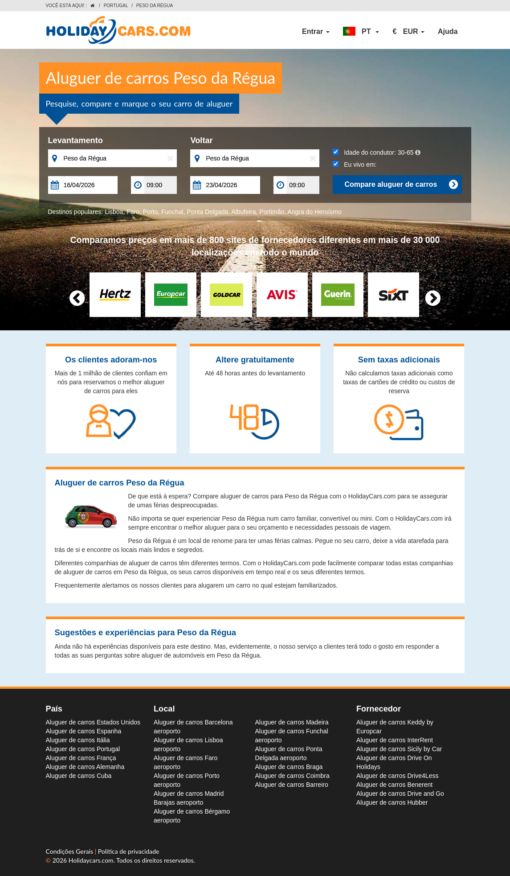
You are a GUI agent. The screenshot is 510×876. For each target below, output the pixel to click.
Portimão (271, 211)
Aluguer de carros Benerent (394, 784)
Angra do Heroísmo (314, 211)
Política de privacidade (128, 851)
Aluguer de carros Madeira (292, 722)
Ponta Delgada (207, 211)
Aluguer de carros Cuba (79, 775)
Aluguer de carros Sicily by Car (399, 749)
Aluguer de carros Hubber (392, 802)
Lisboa (114, 211)
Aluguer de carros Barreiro (291, 784)
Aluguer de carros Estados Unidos (93, 722)
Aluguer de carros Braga (289, 766)
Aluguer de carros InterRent (394, 740)
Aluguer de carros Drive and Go (400, 793)
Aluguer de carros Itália (78, 740)
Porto (150, 211)
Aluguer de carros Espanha (84, 731)
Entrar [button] (316, 31)
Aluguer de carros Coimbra (292, 775)
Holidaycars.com (91, 860)
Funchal (172, 211)
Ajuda (447, 31)
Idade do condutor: (376, 152)
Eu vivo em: (354, 164)
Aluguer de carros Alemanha (85, 766)
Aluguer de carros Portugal (83, 749)
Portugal (116, 5)
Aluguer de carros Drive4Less (397, 775)
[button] (361, 32)
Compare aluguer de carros (400, 184)
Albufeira (243, 211)
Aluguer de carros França (81, 757)
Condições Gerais (70, 851)
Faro (132, 211)
